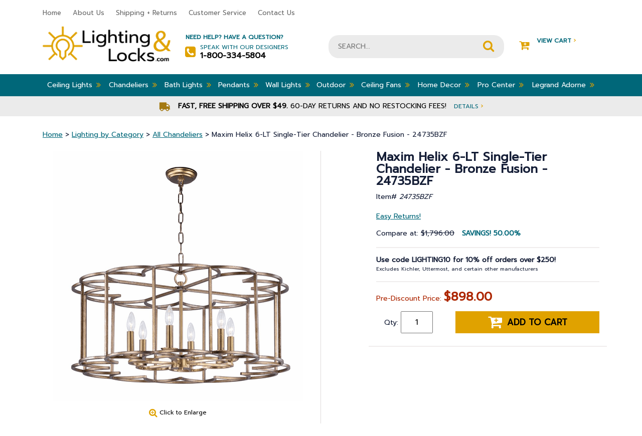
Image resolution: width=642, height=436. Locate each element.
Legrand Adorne (563, 84)
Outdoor (335, 84)
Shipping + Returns (146, 13)
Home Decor (443, 84)
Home (52, 13)
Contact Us (276, 13)
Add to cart (527, 322)
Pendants (238, 84)
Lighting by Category (107, 134)
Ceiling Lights (74, 84)
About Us (88, 13)
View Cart (547, 41)
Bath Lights (188, 84)
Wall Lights (287, 84)
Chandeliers (133, 84)
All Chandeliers (177, 134)
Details (468, 106)
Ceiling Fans (385, 84)
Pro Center (500, 84)
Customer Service (217, 13)
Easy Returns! (398, 216)
